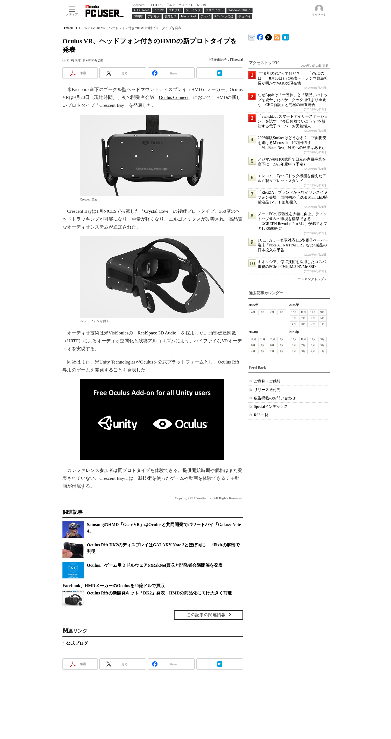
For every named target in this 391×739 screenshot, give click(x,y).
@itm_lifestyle (268, 36)
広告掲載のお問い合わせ (275, 398)
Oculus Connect (173, 97)
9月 (322, 312)
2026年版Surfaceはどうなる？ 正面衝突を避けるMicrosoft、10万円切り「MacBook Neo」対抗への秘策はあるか (292, 143)
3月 (263, 312)
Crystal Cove (156, 211)
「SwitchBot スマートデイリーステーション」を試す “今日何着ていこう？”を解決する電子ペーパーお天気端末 (293, 121)
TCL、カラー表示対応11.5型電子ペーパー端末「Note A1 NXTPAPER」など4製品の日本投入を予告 (293, 245)
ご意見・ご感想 (267, 381)
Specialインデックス (271, 407)
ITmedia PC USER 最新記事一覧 (277, 36)
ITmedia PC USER (74, 28)
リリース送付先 (267, 390)
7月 (303, 318)
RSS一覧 (261, 415)
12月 (294, 312)
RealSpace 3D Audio (157, 333)
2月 (272, 312)
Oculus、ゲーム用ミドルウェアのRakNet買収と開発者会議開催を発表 (155, 565)
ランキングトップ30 (312, 279)
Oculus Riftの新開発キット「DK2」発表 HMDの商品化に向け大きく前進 (159, 593)
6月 (313, 318)
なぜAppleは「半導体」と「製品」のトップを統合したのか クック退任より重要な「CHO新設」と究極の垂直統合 (293, 100)
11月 (303, 312)
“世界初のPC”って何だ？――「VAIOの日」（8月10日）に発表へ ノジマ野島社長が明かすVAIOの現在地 (293, 78)
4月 (253, 312)
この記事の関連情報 (206, 614)
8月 (294, 318)
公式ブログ (77, 643)
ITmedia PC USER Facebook (260, 36)
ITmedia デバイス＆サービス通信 (251, 36)
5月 (322, 318)
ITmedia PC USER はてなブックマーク (285, 36)
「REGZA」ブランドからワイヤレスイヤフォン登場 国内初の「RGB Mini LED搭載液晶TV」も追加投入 (293, 197)
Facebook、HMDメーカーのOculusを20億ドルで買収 (113, 585)
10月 (313, 312)
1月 (282, 312)
